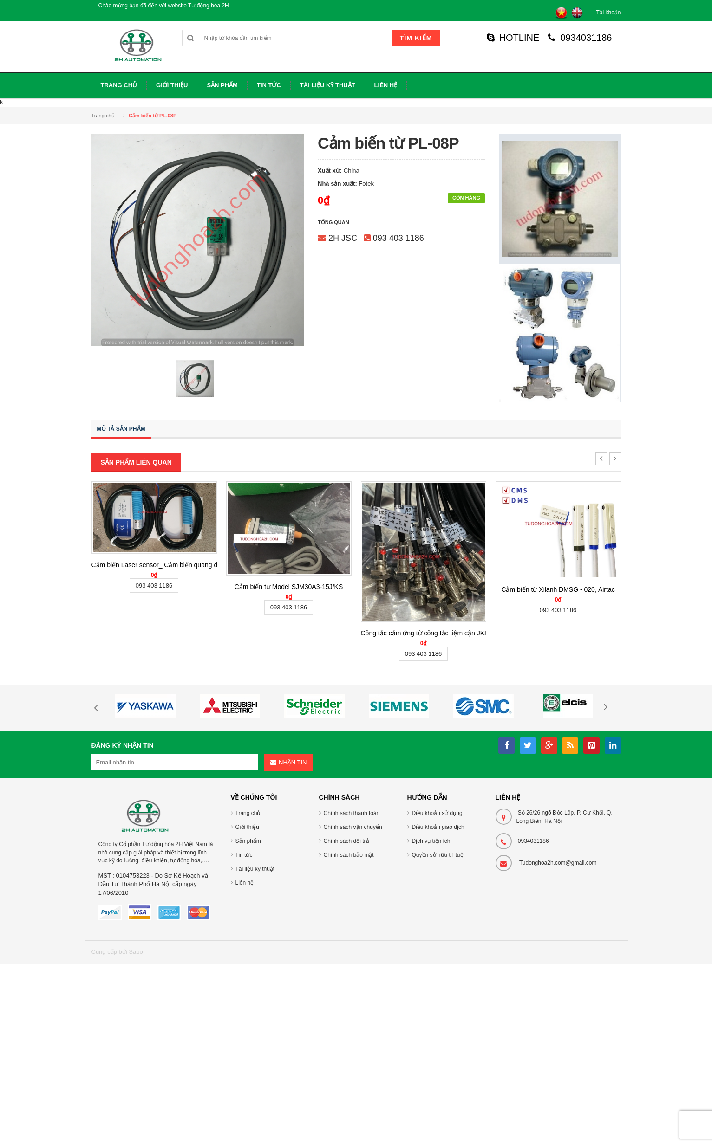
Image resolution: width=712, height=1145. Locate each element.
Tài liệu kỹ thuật (255, 869)
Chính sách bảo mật (349, 855)
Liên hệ (244, 883)
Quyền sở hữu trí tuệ (438, 855)
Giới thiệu (247, 827)
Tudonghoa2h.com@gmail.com (558, 863)
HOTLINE (513, 37)
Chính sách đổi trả (346, 841)
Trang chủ (103, 115)
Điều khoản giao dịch (438, 827)
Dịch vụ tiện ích (431, 841)
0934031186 (580, 37)
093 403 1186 (398, 238)
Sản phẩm (248, 841)
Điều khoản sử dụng (437, 813)
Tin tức (244, 855)
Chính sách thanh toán (352, 813)
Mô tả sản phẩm (121, 429)
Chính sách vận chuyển (353, 827)
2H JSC (342, 238)
